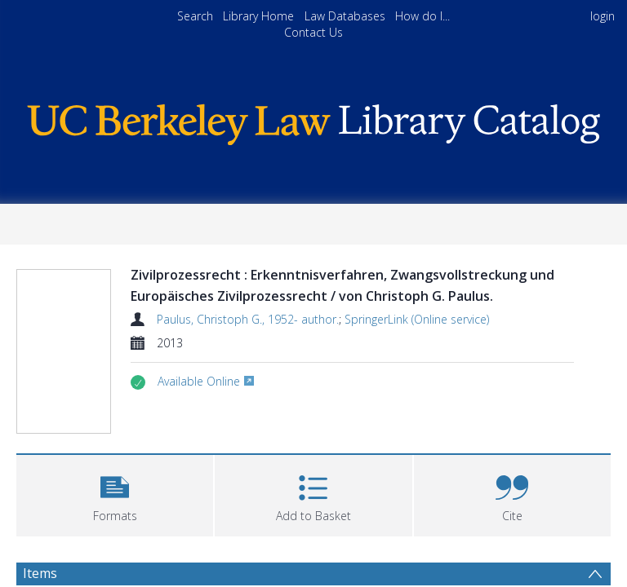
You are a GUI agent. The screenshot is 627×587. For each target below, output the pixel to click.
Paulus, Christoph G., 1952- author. (248, 319)
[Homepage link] (313, 120)
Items (40, 573)
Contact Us (313, 32)
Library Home (258, 16)
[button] (114, 493)
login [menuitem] (602, 16)
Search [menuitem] (195, 16)
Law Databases (345, 16)
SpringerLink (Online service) (417, 319)
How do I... (422, 16)
